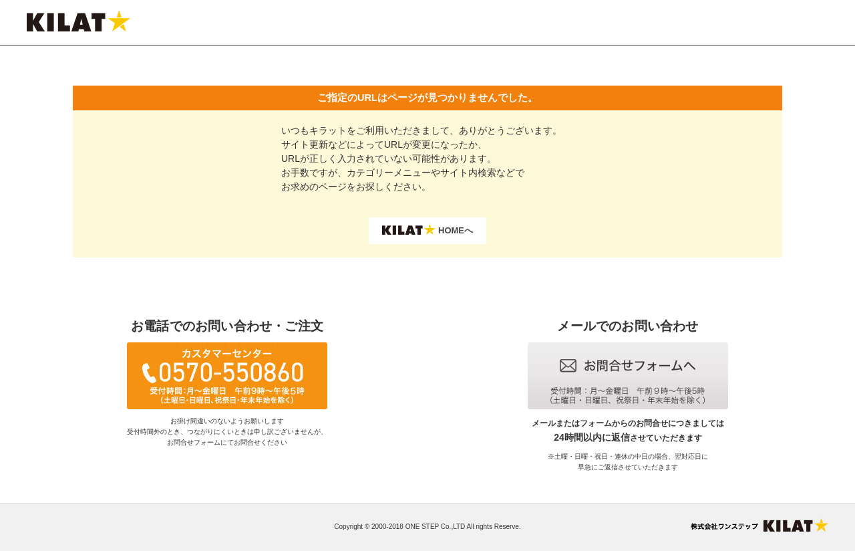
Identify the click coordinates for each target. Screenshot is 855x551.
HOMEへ (427, 229)
